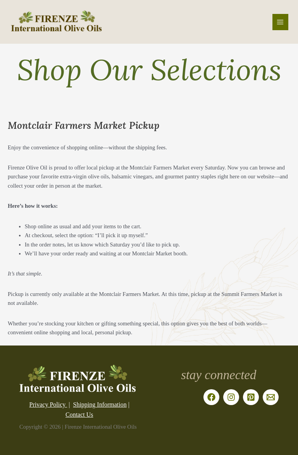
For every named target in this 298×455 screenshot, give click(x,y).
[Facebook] (211, 397)
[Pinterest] (251, 397)
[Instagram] (231, 397)
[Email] (271, 397)
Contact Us (79, 414)
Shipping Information (100, 404)
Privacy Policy (48, 404)
